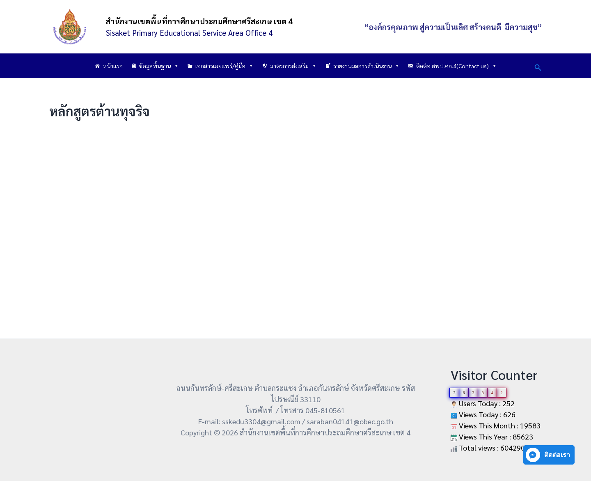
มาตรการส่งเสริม (293, 66)
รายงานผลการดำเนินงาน (366, 66)
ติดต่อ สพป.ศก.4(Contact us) (456, 66)
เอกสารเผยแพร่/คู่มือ (224, 66)
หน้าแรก (113, 65)
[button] (538, 66)
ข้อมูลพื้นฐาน (159, 66)
